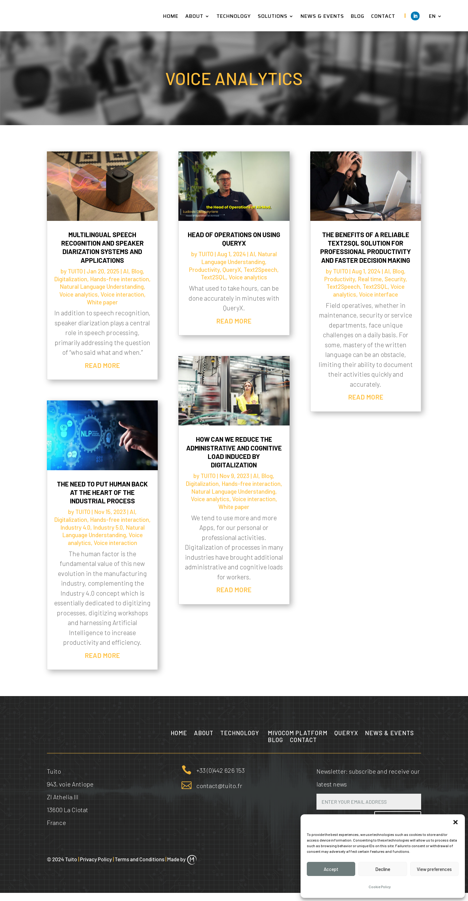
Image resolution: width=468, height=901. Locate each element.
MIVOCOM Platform (297, 733)
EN (432, 17)
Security (395, 279)
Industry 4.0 (75, 527)
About (203, 733)
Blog (137, 271)
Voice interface (378, 294)
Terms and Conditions (141, 867)
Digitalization (70, 279)
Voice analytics (78, 294)
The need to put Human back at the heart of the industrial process (102, 492)
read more (102, 365)
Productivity (204, 269)
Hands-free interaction (119, 279)
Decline (382, 869)
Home (179, 733)
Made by (182, 867)
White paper (102, 302)
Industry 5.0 (108, 527)
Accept (331, 869)
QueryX (231, 269)
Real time (370, 279)
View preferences (434, 869)
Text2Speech (260, 269)
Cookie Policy (380, 886)
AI (125, 271)
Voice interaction (122, 294)
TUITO (75, 271)
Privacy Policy (97, 867)
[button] (455, 822)
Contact (303, 740)
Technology (240, 733)
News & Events (389, 733)
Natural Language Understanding (102, 286)
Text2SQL (213, 277)
